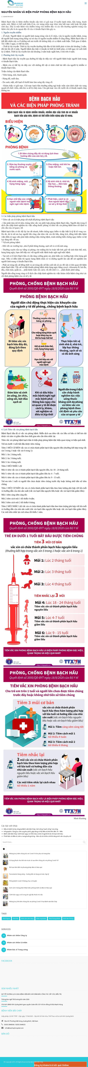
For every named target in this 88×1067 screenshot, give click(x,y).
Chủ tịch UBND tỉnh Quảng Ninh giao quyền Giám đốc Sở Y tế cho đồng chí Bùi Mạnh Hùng (32, 1004)
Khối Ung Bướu (41, 918)
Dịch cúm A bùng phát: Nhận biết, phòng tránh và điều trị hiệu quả (30, 888)
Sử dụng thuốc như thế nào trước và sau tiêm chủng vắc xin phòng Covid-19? (34, 860)
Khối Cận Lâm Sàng (27, 918)
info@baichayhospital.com (14, 1028)
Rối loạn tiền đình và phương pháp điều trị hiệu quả (25, 867)
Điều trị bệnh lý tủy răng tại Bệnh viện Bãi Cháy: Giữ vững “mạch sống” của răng (31, 829)
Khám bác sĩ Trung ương (17, 949)
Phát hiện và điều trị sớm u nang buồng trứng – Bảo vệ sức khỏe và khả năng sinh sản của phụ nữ (37, 836)
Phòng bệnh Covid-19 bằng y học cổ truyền (23, 881)
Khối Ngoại (6, 918)
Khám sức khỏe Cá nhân (17, 942)
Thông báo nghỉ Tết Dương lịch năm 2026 (15, 999)
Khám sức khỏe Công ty (17, 935)
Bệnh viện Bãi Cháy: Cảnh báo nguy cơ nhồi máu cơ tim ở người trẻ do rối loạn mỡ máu (33, 834)
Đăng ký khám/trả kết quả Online (51, 1065)
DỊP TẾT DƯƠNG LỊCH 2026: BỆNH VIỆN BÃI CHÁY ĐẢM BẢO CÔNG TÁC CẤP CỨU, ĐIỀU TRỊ (31, 994)
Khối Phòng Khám (54, 918)
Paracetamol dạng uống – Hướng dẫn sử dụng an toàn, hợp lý (29, 874)
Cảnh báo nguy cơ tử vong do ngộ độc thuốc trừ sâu (26, 895)
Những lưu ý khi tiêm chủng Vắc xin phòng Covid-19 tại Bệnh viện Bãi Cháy (33, 901)
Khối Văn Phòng (68, 918)
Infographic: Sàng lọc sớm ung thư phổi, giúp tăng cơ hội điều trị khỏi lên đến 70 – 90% (33, 831)
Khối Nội (15, 918)
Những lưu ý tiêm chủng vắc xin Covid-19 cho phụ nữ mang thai (29, 854)
